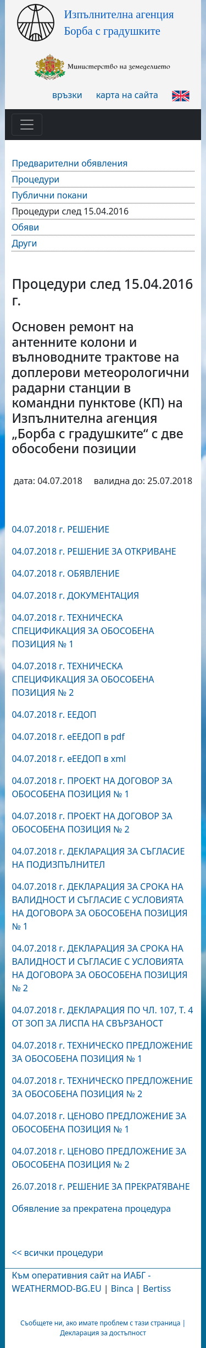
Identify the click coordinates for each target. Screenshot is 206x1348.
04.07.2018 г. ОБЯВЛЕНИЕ (65, 573)
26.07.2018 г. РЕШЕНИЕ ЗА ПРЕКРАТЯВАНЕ (101, 1186)
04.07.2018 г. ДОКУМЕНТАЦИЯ (75, 595)
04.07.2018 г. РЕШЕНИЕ (60, 529)
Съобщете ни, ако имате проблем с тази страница (100, 1323)
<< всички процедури (57, 1253)
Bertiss (157, 1288)
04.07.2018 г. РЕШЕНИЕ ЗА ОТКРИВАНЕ (94, 551)
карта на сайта (127, 95)
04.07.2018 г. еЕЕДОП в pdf (68, 737)
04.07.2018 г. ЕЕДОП (54, 714)
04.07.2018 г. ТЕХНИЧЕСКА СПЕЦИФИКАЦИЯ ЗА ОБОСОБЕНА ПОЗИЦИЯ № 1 (83, 630)
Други (24, 243)
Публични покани (49, 195)
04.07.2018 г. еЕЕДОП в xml (69, 759)
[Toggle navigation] (27, 125)
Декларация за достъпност (103, 1333)
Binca (122, 1288)
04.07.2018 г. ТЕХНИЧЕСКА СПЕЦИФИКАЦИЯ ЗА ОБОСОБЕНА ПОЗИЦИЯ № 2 (83, 679)
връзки (67, 95)
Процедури (35, 179)
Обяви (25, 227)
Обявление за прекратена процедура (91, 1208)
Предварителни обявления (69, 163)
